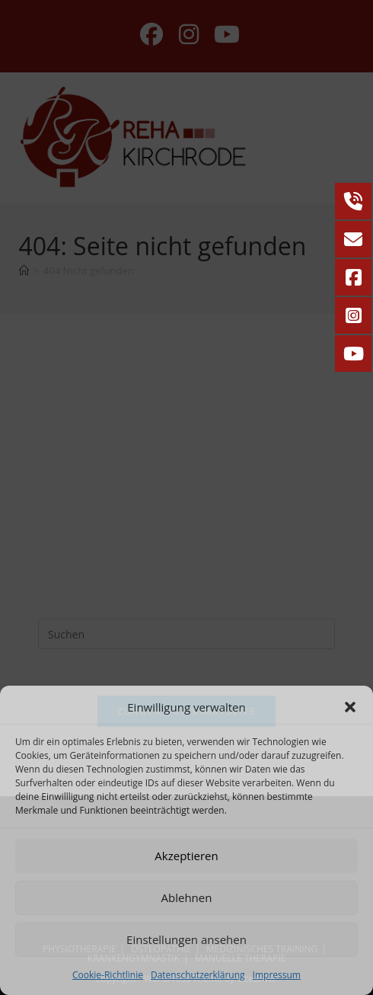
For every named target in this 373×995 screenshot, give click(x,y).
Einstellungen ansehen (186, 939)
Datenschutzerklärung (198, 974)
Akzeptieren (186, 855)
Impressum (277, 974)
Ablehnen (186, 897)
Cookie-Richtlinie (107, 974)
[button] (350, 707)
